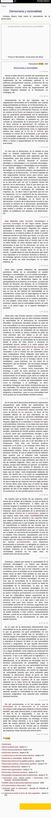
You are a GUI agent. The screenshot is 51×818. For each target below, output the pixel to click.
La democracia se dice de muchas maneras (18, 755)
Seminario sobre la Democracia (15, 788)
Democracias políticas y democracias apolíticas (19, 764)
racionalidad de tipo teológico (33, 347)
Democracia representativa (12, 769)
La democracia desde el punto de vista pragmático (21, 793)
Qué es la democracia (10, 747)
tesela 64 (38, 491)
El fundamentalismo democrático (14, 785)
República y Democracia (11, 767)
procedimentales (23, 542)
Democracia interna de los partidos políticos (18, 761)
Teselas (3, 6)
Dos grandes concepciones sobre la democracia (19, 775)
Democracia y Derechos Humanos (14, 772)
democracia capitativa (19, 680)
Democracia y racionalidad (12, 758)
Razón (20, 112)
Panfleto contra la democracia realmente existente (20, 783)
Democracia (6, 744)
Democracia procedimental (12, 750)
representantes (36, 419)
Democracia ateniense (10, 753)
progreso (22, 126)
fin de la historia (35, 131)
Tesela (10, 57)
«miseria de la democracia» (26, 513)
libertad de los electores (21, 412)
